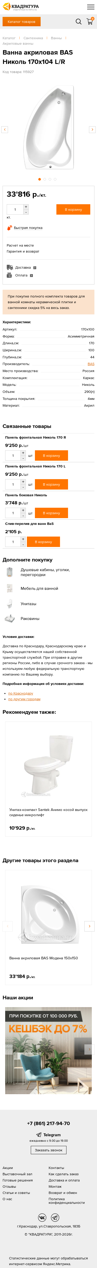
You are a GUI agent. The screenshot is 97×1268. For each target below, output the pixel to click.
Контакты (56, 1168)
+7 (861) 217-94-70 (48, 1123)
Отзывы (9, 1186)
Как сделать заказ (64, 1174)
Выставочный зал (17, 1174)
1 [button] (40, 178)
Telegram (52, 1134)
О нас (7, 1199)
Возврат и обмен (63, 1193)
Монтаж (55, 1186)
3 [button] (50, 178)
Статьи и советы (16, 1193)
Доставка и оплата (64, 1180)
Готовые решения (18, 1180)
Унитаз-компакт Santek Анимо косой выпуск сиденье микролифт (48, 812)
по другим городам (24, 699)
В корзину (73, 209)
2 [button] (45, 178)
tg (55, 1217)
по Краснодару (20, 693)
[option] (48, 127)
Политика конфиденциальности (67, 1201)
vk (42, 1217)
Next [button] (92, 129)
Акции (8, 1168)
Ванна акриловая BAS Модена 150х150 (43, 958)
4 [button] (55, 178)
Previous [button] (4, 129)
